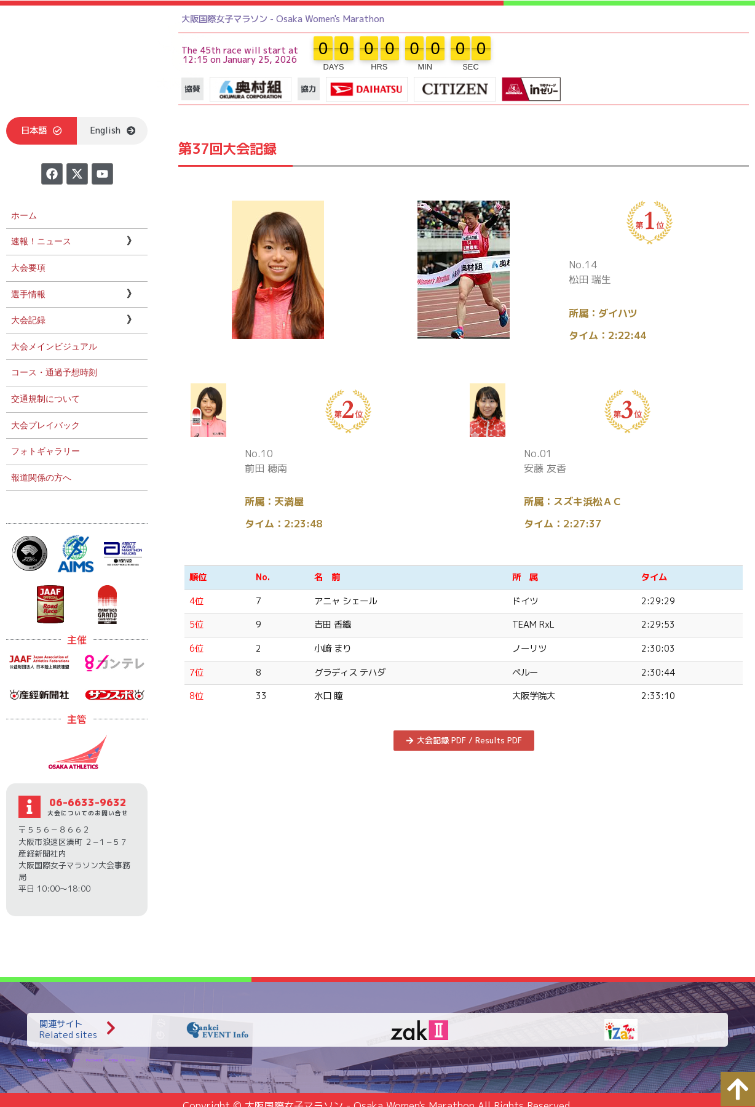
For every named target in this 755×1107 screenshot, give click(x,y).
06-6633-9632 (88, 802)
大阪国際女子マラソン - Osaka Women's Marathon (282, 19)
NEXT (76, 1060)
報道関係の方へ (41, 478)
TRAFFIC (130, 1060)
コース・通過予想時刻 (54, 372)
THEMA (113, 1060)
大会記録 (28, 320)
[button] (41, 130)
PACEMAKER (94, 1060)
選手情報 (28, 294)
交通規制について (45, 399)
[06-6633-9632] (29, 807)
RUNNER (44, 1060)
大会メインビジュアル (54, 347)
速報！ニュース (41, 241)
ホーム (24, 215)
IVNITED (61, 1060)
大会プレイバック (45, 425)
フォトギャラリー (45, 451)
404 (30, 1060)
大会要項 (28, 268)
